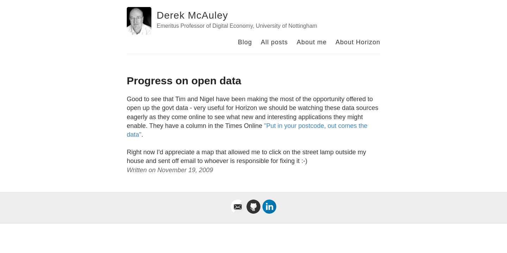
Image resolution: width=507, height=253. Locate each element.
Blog (245, 42)
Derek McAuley (192, 15)
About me (312, 42)
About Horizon (358, 42)
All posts (274, 42)
